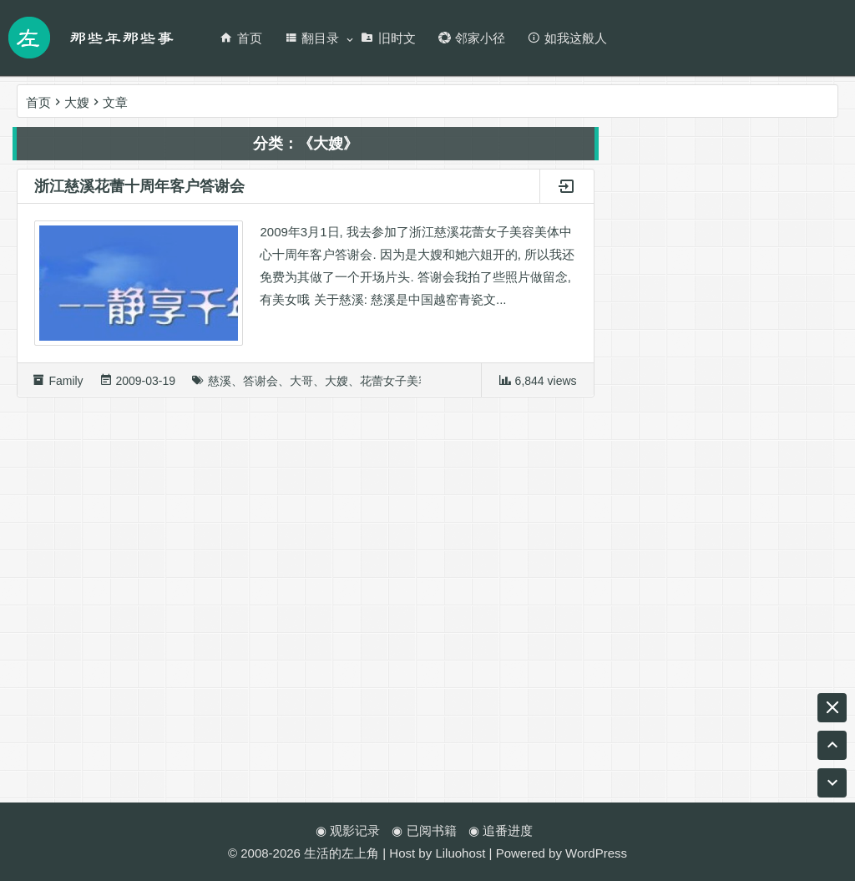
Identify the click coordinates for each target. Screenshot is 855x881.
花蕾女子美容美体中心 (418, 386)
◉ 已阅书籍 (424, 830)
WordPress (596, 853)
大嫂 (336, 386)
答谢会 (260, 386)
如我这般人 (567, 38)
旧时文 (388, 38)
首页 (241, 38)
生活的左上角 (341, 853)
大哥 (301, 386)
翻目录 (311, 38)
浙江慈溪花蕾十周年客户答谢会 (139, 192)
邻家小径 (471, 38)
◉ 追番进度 (500, 830)
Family (65, 386)
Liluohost (460, 853)
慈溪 (219, 386)
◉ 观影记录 (348, 830)
